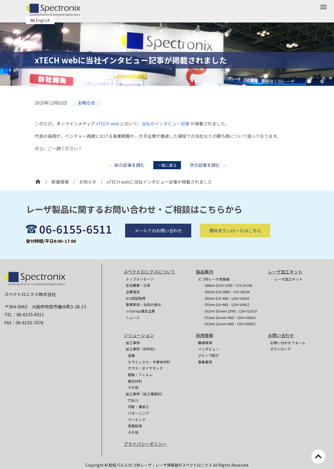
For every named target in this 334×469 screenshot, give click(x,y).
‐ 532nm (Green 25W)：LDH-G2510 (228, 311)
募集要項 (205, 361)
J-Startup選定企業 (140, 311)
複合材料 (135, 381)
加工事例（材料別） (141, 348)
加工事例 (133, 342)
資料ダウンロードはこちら (235, 240)
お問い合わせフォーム (287, 342)
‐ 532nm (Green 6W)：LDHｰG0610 (227, 317)
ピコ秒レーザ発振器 (214, 279)
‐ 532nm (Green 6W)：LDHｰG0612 (227, 323)
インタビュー (208, 348)
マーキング (136, 419)
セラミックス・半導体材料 (149, 361)
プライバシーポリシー (145, 444)
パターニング (138, 413)
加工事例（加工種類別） (145, 393)
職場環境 (205, 342)
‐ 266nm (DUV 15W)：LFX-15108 (226, 285)
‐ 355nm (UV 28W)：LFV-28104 (224, 291)
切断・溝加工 (138, 406)
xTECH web (107, 123)
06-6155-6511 (75, 239)
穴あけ (133, 400)
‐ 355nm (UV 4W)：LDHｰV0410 (224, 298)
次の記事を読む (205, 165)
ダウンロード (280, 348)
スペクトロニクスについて (149, 271)
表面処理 (135, 425)
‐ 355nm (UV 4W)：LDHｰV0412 (224, 304)
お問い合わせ (281, 335)
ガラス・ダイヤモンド (145, 368)
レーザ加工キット (285, 271)
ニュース (133, 317)
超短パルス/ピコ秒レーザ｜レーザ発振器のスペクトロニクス (161, 465)
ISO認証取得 (135, 298)
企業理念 (133, 291)
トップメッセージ (140, 279)
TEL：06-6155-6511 (24, 314)
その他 (133, 387)
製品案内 (204, 271)
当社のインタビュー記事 (165, 123)
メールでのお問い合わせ (158, 240)
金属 (131, 355)
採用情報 (204, 335)
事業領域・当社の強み (143, 304)
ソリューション (139, 335)
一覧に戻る (167, 165)
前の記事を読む (129, 165)
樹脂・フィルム (140, 374)
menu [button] (323, 7)
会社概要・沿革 (138, 285)
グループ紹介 (208, 355)
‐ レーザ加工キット (286, 279)
